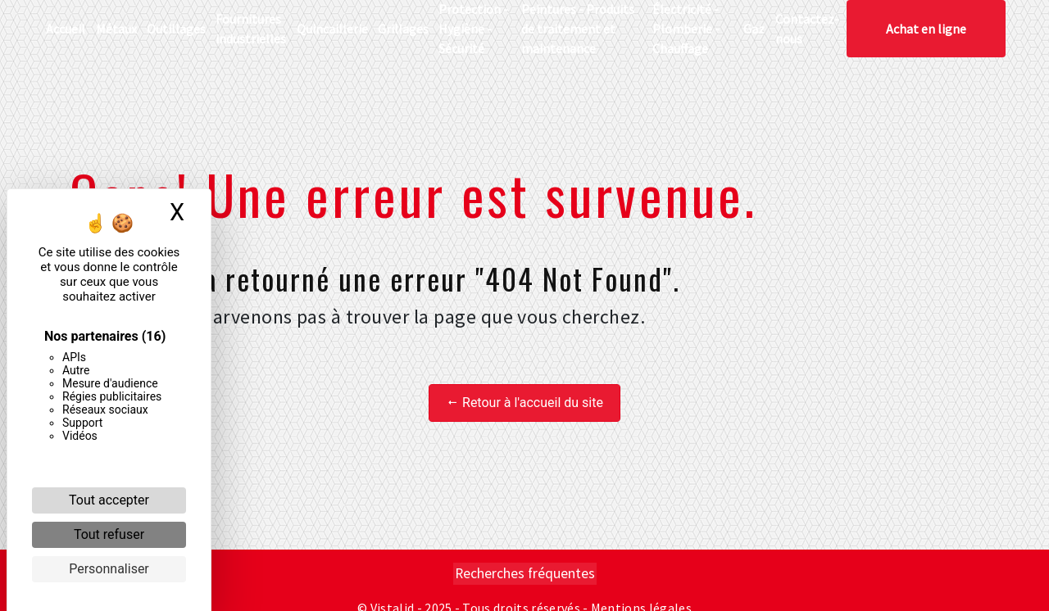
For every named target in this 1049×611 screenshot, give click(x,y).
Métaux (116, 28)
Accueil (65, 28)
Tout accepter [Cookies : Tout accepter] (109, 500)
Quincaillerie (332, 28)
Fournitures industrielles (251, 29)
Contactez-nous (807, 29)
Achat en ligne (926, 28)
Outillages (176, 28)
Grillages (403, 28)
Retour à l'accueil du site (524, 402)
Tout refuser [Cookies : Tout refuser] (109, 534)
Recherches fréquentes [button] (525, 573)
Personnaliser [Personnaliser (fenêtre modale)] (109, 569)
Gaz (754, 28)
